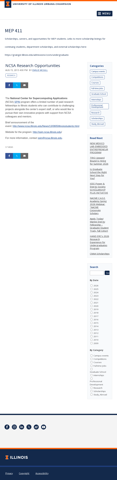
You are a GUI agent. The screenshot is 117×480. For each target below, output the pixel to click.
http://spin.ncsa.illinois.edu (47, 132)
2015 (96, 323)
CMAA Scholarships (100, 253)
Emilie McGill (40, 70)
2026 (96, 285)
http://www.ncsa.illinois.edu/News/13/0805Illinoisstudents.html (46, 126)
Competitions (97, 77)
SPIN (17, 102)
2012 (96, 333)
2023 (96, 295)
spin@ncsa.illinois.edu (50, 138)
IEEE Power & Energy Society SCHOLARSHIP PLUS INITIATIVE (99, 188)
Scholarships (97, 118)
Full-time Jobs (97, 88)
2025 (96, 289)
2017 (96, 316)
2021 (96, 302)
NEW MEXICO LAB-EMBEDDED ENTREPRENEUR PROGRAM (99, 148)
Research (11, 75)
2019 (96, 309)
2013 (96, 329)
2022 (96, 299)
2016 (96, 319)
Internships (96, 99)
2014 (96, 326)
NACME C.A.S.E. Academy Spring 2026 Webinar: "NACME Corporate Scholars (98, 206)
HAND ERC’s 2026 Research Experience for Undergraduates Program (99, 242)
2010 (96, 339)
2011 (96, 336)
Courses (95, 82)
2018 (96, 312)
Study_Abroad (97, 124)
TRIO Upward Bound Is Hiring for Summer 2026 (99, 160)
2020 (96, 306)
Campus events (98, 71)
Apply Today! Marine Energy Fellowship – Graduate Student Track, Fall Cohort (99, 224)
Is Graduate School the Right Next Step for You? (98, 174)
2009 (96, 343)
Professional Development (97, 106)
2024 (96, 292)
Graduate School (98, 94)
